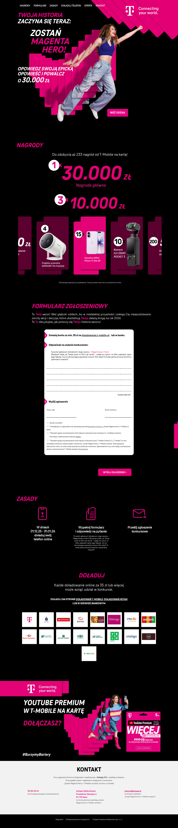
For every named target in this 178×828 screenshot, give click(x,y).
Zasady (54, 5)
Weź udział (117, 112)
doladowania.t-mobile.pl (95, 335)
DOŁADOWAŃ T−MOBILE (89, 599)
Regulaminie (83, 449)
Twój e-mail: (51, 410)
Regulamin (59, 819)
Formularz (40, 5)
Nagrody (25, 5)
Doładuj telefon (71, 5)
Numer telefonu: (111, 410)
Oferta (88, 5)
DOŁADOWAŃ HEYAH (115, 599)
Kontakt (100, 5)
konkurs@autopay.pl (133, 791)
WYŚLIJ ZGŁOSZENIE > (114, 472)
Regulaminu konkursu (95, 427)
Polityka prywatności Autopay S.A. (78, 819)
